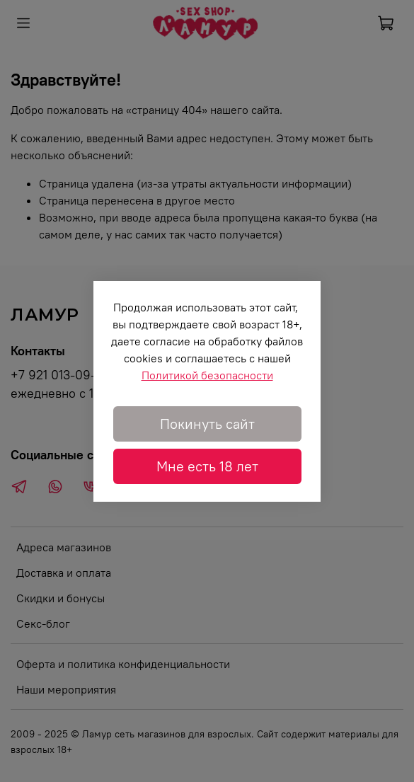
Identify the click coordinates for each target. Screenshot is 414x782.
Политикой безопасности (207, 375)
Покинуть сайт (207, 423)
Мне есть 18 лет (207, 466)
